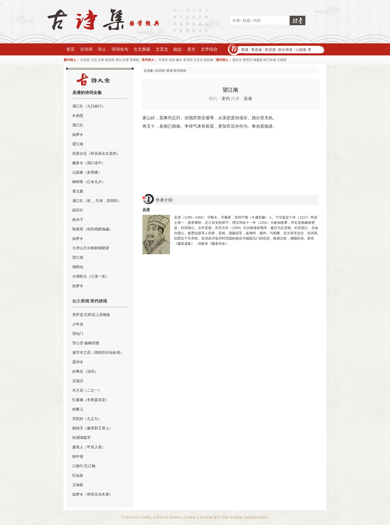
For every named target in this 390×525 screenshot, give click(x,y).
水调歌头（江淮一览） (90, 276)
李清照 (188, 60)
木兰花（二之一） (87, 390)
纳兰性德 (269, 60)
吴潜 (248, 98)
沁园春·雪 (303, 50)
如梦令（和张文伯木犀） (92, 494)
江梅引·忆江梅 (83, 466)
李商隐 (134, 60)
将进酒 (270, 50)
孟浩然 (109, 60)
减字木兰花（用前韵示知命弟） (98, 352)
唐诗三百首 (221, 517)
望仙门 (77, 333)
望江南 (77, 144)
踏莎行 (77, 210)
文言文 (162, 49)
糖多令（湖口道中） (88, 163)
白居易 (85, 60)
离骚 (244, 50)
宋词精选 (236, 517)
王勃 (94, 60)
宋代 (226, 98)
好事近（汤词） (85, 371)
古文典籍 (142, 49)
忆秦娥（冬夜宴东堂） (90, 400)
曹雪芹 (247, 60)
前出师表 (285, 50)
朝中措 (77, 456)
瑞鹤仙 (77, 267)
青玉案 (77, 191)
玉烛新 (77, 485)
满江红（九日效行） (88, 106)
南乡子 (77, 219)
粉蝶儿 (77, 409)
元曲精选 (249, 517)
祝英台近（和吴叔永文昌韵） (96, 153)
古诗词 (86, 49)
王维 (101, 60)
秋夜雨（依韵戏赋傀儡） (92, 229)
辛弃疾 (163, 60)
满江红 (77, 125)
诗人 (102, 49)
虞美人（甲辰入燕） (88, 447)
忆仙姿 (77, 475)
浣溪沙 (77, 381)
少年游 (77, 324)
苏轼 (172, 60)
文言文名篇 (204, 517)
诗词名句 (119, 49)
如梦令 (77, 134)
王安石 (198, 60)
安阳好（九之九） (87, 419)
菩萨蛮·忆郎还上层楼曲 (91, 315)
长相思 (77, 115)
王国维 (281, 60)
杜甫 (125, 60)
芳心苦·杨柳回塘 (85, 343)
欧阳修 (208, 60)
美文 (191, 49)
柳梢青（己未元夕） (88, 182)
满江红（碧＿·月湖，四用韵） (96, 201)
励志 (177, 49)
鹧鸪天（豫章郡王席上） (92, 428)
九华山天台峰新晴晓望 (90, 248)
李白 (118, 60)
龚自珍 (237, 60)
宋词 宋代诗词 (176, 70)
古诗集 (148, 70)
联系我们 (262, 517)
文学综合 (209, 49)
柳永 (179, 60)
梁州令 (77, 362)
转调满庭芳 (81, 437)
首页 (70, 49)
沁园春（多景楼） (87, 172)
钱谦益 (258, 60)
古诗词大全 (161, 517)
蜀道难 (256, 50)
